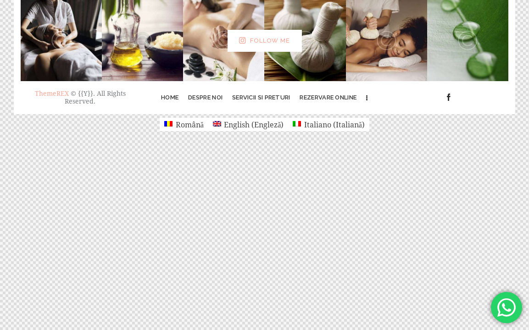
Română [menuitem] (190, 124)
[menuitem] (184, 124)
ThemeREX (52, 93)
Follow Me (270, 40)
